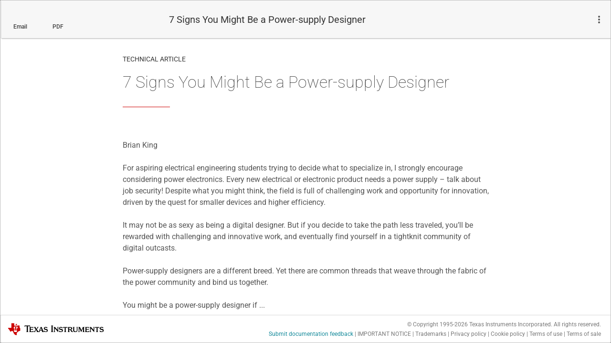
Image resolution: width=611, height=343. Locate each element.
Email (20, 26)
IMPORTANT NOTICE (384, 334)
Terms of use (545, 334)
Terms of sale (584, 334)
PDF (58, 26)
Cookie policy (508, 334)
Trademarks (430, 334)
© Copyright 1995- (437, 324)
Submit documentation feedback (311, 334)
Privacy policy (468, 334)
